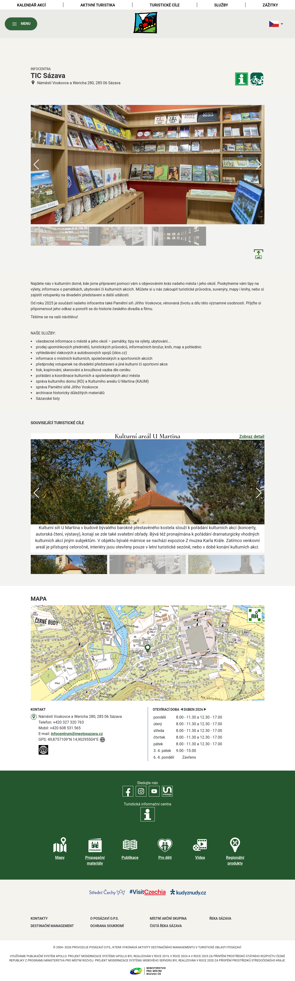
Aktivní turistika (97, 5)
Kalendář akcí (31, 5)
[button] (259, 493)
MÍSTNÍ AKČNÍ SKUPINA (168, 918)
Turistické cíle (165, 5)
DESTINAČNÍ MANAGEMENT (52, 926)
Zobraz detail (251, 436)
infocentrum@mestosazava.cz (77, 733)
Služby (221, 5)
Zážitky (270, 5)
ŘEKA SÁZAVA (220, 918)
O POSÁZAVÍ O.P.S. (104, 918)
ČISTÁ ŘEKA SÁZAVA (166, 926)
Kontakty (39, 918)
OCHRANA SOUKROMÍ (107, 926)
